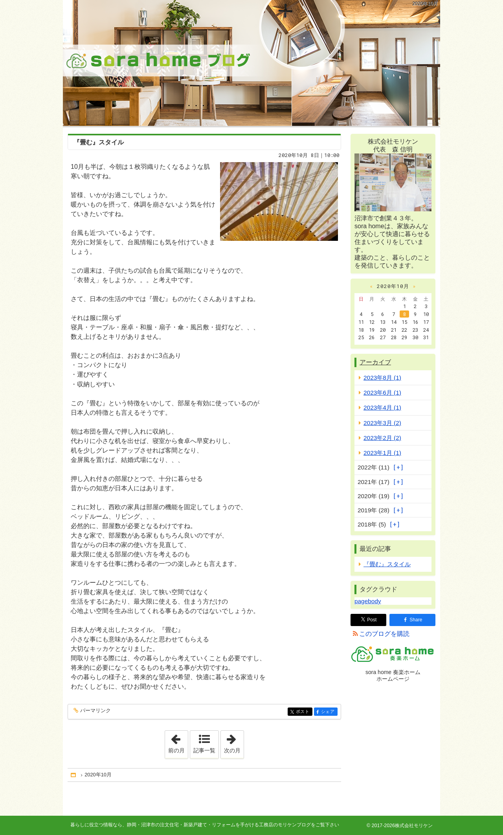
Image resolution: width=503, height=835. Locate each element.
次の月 (234, 742)
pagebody (367, 601)
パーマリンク (95, 711)
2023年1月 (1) (382, 452)
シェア (329, 712)
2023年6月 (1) (382, 392)
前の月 (178, 742)
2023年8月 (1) (382, 377)
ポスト (303, 712)
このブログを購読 (384, 633)
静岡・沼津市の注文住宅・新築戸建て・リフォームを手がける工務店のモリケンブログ (251, 63)
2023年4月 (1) (382, 407)
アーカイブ (375, 362)
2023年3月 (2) (382, 422)
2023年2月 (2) (382, 437)
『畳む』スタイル (98, 142)
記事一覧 (204, 750)
